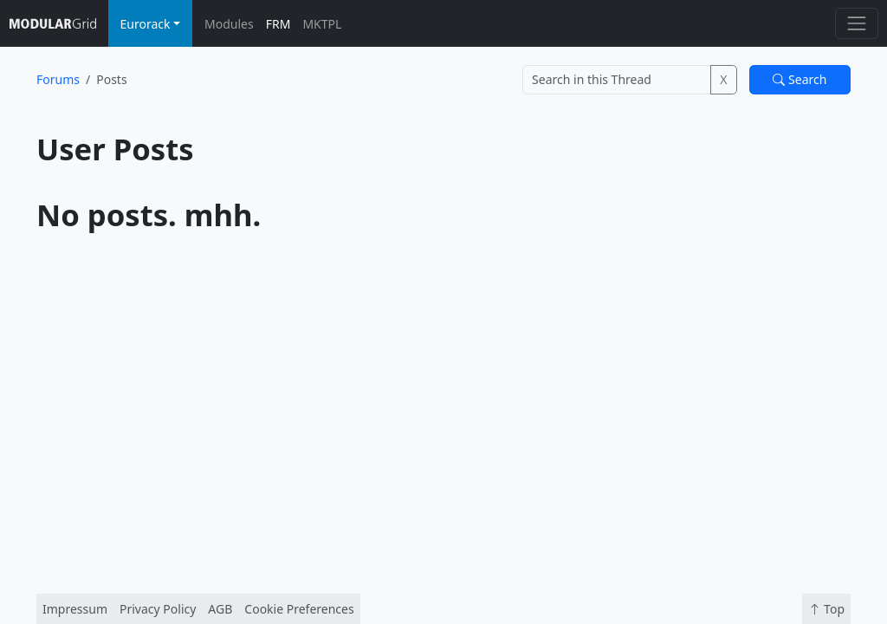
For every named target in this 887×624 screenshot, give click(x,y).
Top (826, 609)
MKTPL (321, 24)
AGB (220, 609)
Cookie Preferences (298, 609)
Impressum (74, 609)
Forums (58, 79)
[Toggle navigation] (856, 23)
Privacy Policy (158, 609)
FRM (278, 24)
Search (799, 79)
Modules (229, 24)
